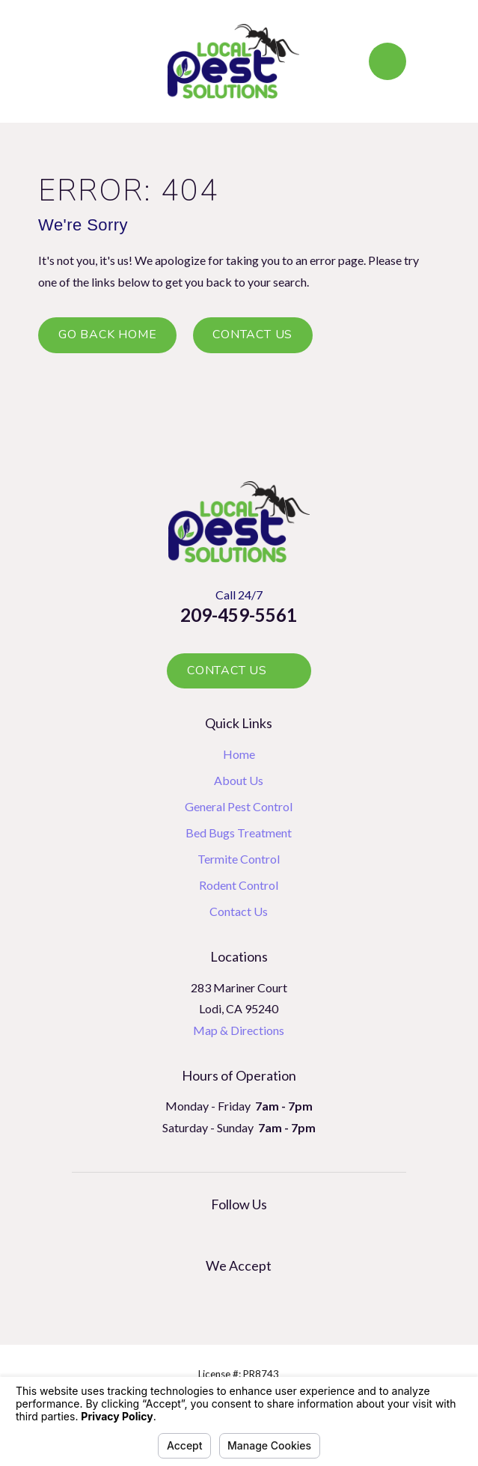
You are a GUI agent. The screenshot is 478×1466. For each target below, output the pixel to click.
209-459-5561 (238, 615)
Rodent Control (238, 885)
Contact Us (252, 334)
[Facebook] (255, 1232)
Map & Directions (238, 1030)
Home (239, 754)
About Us (238, 780)
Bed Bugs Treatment (239, 832)
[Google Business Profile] (222, 1232)
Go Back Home (107, 334)
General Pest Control (238, 806)
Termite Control (238, 859)
